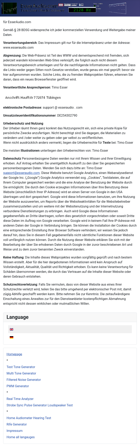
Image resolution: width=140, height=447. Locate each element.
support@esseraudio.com (21, 173)
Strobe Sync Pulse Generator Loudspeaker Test (40, 405)
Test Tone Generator (21, 367)
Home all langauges (21, 437)
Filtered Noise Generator (24, 380)
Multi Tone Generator (21, 373)
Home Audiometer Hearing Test (29, 418)
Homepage (14, 354)
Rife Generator (17, 424)
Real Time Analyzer (20, 399)
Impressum (15, 431)
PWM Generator (18, 386)
